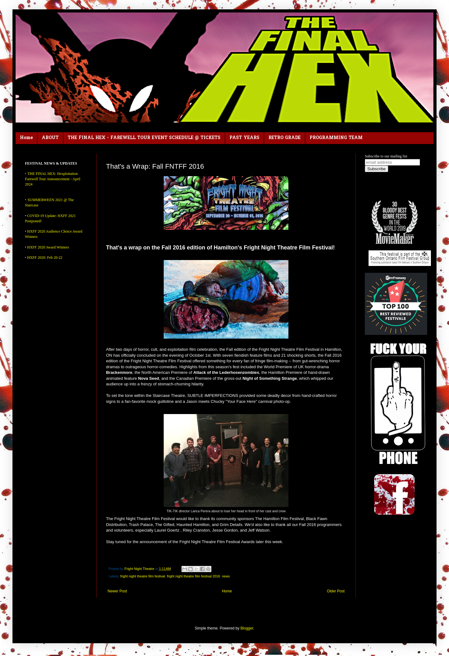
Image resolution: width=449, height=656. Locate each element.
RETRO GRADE (284, 138)
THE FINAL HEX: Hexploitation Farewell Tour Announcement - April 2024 (52, 178)
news (226, 576)
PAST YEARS (244, 138)
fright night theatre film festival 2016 (193, 576)
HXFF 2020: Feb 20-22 (44, 257)
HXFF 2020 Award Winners (48, 247)
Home (26, 138)
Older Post (336, 591)
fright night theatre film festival (142, 576)
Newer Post (117, 591)
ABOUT (50, 138)
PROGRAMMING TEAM (336, 138)
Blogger (246, 628)
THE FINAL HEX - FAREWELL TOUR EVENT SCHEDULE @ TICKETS (144, 138)
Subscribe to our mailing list (386, 156)
